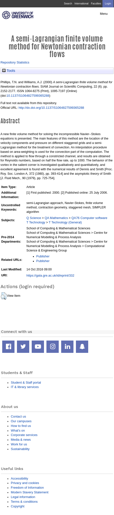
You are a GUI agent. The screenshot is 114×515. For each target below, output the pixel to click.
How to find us (21, 426)
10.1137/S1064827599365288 (27, 95)
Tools (8, 71)
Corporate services (24, 435)
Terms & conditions (24, 501)
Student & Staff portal (26, 382)
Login (108, 3)
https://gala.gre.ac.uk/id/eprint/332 (50, 275)
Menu (104, 14)
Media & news (21, 439)
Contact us (18, 416)
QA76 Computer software (89, 218)
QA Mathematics (56, 218)
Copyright (17, 506)
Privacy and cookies (25, 483)
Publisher (43, 256)
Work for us (19, 444)
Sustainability (20, 449)
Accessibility (19, 478)
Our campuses (21, 421)
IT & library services (25, 387)
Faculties (96, 3)
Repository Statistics (14, 62)
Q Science (34, 218)
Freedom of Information (27, 487)
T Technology (36, 222)
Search (68, 3)
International (81, 3)
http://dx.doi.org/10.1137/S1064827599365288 (51, 107)
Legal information (23, 497)
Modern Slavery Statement (29, 492)
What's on (18, 430)
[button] (3, 296)
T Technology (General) (65, 222)
